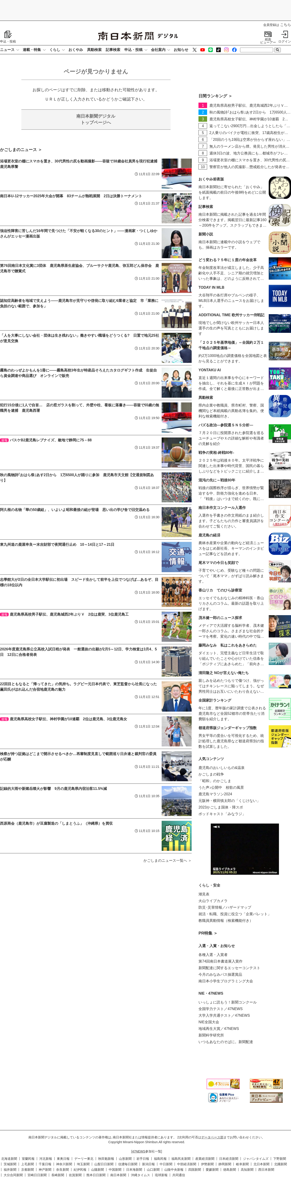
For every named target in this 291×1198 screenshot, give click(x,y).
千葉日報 (45, 1164)
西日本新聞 (266, 1169)
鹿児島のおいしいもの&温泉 (221, 768)
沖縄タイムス (140, 1175)
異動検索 (94, 50)
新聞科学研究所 (211, 1035)
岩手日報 (142, 1158)
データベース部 (212, 1137)
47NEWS (138, 1151)
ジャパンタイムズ (255, 1158)
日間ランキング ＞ (215, 96)
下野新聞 (279, 1158)
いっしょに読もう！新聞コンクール (227, 1002)
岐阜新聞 (242, 1164)
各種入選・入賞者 (213, 955)
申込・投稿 (133, 50)
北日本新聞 (261, 1164)
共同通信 (178, 1175)
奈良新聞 (62, 1169)
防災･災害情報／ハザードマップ (224, 907)
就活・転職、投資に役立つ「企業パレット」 (234, 914)
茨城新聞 (10, 1164)
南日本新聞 (118, 1175)
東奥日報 (63, 1158)
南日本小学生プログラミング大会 (225, 981)
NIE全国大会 (208, 1022)
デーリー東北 (83, 1158)
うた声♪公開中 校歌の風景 (221, 787)
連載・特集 (32, 50)
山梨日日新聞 (103, 1164)
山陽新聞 (97, 1169)
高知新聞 (247, 1169)
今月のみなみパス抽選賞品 (220, 974)
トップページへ (96, 119)
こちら (285, 25)
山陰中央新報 (173, 1169)
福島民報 (160, 1158)
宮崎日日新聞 (37, 1175)
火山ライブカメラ (213, 901)
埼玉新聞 (83, 1164)
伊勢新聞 (207, 1164)
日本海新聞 (134, 1169)
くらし (54, 50)
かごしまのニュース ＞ (21, 149)
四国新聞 (194, 1169)
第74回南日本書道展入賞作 (220, 961)
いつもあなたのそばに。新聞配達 (225, 1042)
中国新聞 (115, 1169)
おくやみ (75, 50)
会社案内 (158, 50)
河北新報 (45, 1158)
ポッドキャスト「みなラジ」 (222, 814)
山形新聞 (125, 1158)
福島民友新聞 (181, 1158)
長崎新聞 (57, 1175)
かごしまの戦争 (211, 774)
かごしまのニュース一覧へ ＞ (167, 860)
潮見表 (203, 894)
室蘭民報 (28, 1158)
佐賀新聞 (75, 1175)
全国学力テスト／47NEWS (220, 1009)
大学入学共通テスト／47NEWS (224, 1015)
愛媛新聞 (212, 1169)
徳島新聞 (229, 1169)
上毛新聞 (27, 1164)
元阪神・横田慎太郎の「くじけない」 (229, 801)
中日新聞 (166, 1164)
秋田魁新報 (106, 1158)
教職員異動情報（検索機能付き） (225, 921)
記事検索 (113, 50)
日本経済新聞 (228, 1158)
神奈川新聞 (64, 1164)
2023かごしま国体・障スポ (220, 807)
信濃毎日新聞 (127, 1164)
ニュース (7, 50)
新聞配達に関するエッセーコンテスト (229, 968)
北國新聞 (280, 1164)
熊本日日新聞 (95, 1175)
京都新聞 (27, 1169)
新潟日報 (148, 1164)
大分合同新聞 (13, 1175)
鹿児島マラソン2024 (215, 794)
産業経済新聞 (204, 1158)
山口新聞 (153, 1169)
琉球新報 (161, 1175)
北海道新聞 (9, 1158)
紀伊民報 (80, 1169)
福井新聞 (10, 1169)
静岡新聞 (224, 1164)
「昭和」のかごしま (214, 781)
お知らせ (181, 50)
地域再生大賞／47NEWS (218, 1029)
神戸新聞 (45, 1169)
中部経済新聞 (186, 1164)
